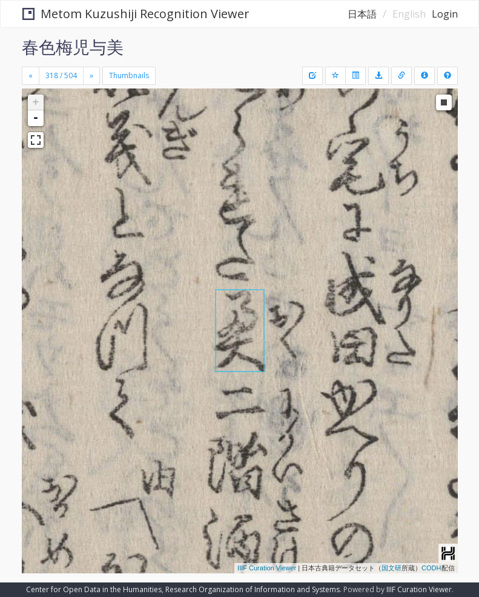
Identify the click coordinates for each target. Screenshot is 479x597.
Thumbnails (129, 75)
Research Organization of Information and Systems (252, 589)
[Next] (91, 76)
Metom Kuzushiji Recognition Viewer (135, 13)
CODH (431, 568)
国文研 (391, 568)
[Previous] (30, 76)
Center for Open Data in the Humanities (94, 589)
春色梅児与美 (73, 46)
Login (445, 14)
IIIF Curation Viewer (266, 568)
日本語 (362, 14)
